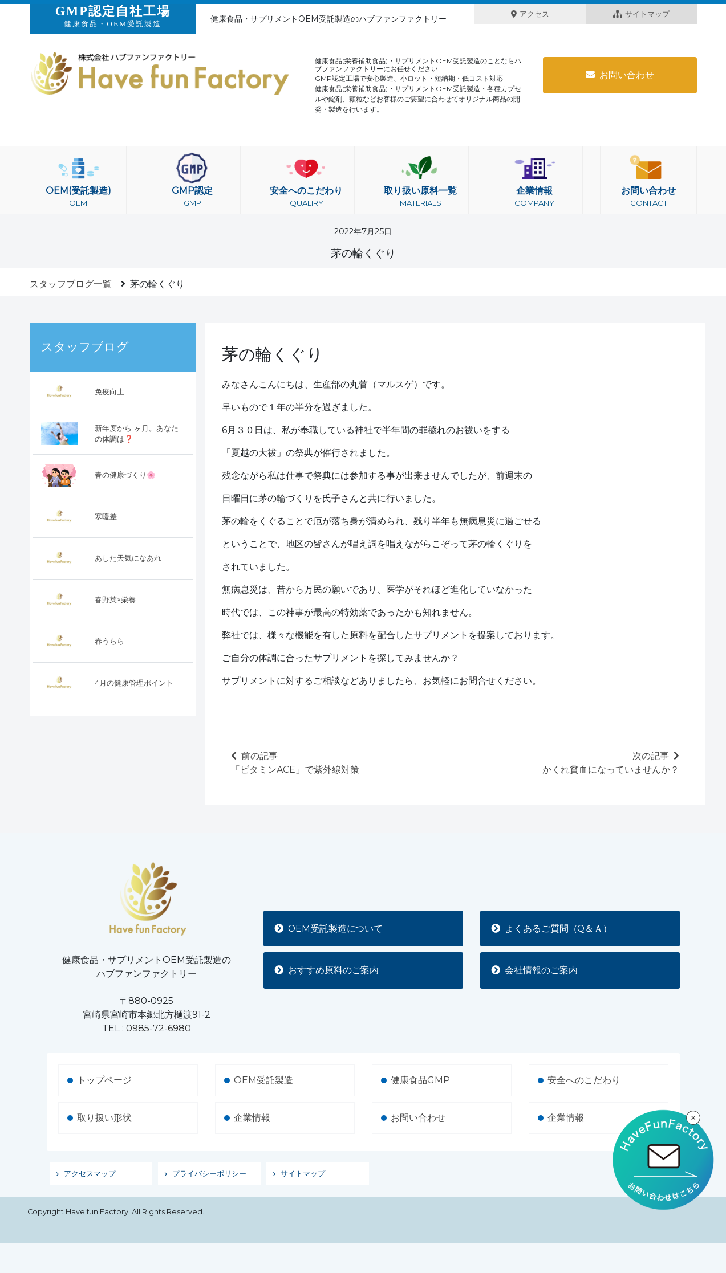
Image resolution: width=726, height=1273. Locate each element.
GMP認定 (192, 180)
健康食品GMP (420, 1080)
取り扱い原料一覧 (420, 180)
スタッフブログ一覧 (71, 284)
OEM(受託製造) (78, 180)
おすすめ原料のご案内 (327, 970)
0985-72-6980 (158, 1028)
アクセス (530, 14)
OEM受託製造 (263, 1080)
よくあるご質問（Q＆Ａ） (553, 928)
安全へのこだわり (306, 180)
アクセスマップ (90, 1173)
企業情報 (534, 180)
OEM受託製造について (329, 928)
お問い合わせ (620, 75)
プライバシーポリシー (209, 1173)
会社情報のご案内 (535, 970)
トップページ (104, 1080)
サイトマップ (641, 14)
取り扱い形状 (104, 1117)
